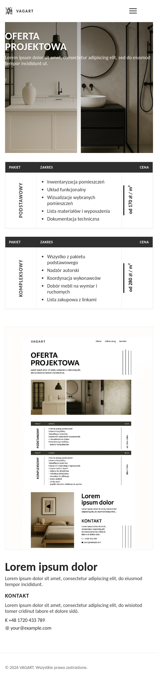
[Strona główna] (19, 11)
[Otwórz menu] (133, 10)
